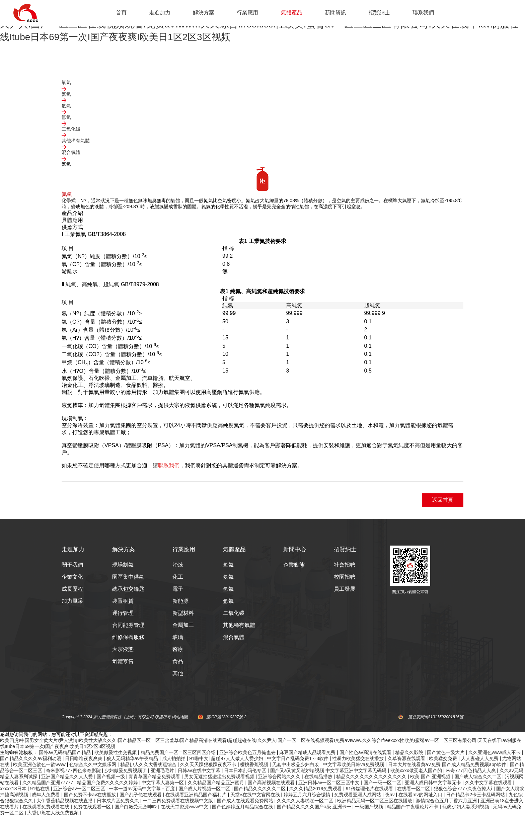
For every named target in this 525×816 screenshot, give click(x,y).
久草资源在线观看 (407, 758)
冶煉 (177, 565)
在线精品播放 (319, 776)
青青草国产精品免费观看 (155, 776)
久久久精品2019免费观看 (316, 788)
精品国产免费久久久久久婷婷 (108, 782)
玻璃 (177, 637)
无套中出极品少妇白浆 (296, 764)
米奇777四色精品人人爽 (471, 770)
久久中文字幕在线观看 (489, 782)
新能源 (180, 601)
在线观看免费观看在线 (46, 806)
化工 (177, 577)
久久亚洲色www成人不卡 (495, 752)
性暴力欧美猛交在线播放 (358, 758)
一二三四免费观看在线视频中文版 (178, 800)
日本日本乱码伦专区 (246, 770)
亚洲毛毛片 (163, 770)
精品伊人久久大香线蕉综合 (149, 764)
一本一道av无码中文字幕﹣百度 (142, 788)
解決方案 (203, 12)
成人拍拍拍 (174, 758)
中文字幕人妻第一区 (163, 782)
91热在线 (40, 788)
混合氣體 (233, 637)
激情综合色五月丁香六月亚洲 (447, 800)
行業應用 (247, 12)
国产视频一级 (111, 776)
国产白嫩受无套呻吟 (136, 806)
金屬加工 (183, 625)
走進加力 (159, 12)
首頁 (121, 12)
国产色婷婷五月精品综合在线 (243, 806)
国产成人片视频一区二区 (204, 788)
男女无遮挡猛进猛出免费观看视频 (220, 776)
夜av (390, 794)
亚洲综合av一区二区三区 (79, 788)
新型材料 (183, 613)
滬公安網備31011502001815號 (435, 717)
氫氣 (228, 589)
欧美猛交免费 (443, 758)
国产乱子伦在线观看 (141, 794)
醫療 (177, 649)
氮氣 (228, 577)
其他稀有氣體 (239, 625)
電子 (177, 589)
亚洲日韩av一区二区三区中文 (329, 782)
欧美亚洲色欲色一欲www (40, 764)
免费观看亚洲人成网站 (358, 794)
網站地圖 (180, 717)
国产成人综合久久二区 (478, 776)
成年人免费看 (46, 794)
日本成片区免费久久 (118, 800)
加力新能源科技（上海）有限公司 (123, 717)
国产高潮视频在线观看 (272, 782)
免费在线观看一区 (92, 806)
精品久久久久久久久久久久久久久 (372, 776)
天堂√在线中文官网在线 (255, 794)
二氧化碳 (233, 613)
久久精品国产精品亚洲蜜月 (216, 782)
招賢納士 (379, 12)
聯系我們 (423, 12)
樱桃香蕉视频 (255, 764)
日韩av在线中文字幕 (200, 770)
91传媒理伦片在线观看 (370, 788)
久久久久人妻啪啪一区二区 (305, 800)
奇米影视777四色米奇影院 (74, 770)
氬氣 (228, 601)
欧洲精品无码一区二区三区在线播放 (375, 800)
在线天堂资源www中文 (185, 806)
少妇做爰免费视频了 (126, 770)
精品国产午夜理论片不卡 (413, 806)
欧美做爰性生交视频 (116, 752)
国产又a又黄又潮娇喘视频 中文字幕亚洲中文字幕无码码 (329, 770)
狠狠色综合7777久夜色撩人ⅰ (464, 788)
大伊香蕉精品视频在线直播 (65, 800)
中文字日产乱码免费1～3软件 (298, 758)
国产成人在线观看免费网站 (246, 800)
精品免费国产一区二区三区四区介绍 (179, 752)
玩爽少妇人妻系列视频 (466, 806)
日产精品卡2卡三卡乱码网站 (476, 794)
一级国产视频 (369, 806)
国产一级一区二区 (383, 782)
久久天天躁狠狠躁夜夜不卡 (209, 764)
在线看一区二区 (414, 788)
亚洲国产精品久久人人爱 (67, 776)
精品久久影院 (410, 752)
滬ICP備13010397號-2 (226, 717)
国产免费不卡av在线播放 (90, 794)
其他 (177, 673)
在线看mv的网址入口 (421, 794)
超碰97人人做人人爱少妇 (237, 758)
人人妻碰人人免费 (480, 758)
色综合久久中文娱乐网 (93, 764)
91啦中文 (199, 758)
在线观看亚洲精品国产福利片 (196, 794)
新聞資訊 (335, 12)
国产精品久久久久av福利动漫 (31, 758)
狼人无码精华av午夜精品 (133, 758)
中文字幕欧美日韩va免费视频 (354, 764)
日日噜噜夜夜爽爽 (84, 758)
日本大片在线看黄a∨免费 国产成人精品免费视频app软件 (448, 764)
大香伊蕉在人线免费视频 (53, 812)
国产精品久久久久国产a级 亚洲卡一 (315, 806)
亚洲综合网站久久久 (280, 776)
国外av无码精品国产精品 (65, 752)
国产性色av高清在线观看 (366, 752)
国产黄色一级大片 (446, 752)
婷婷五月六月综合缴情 (308, 794)
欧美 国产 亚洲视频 (431, 776)
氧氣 (228, 565)
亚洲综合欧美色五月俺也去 (248, 752)
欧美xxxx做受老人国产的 (416, 770)
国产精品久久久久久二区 (260, 788)
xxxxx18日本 (13, 788)
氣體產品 (291, 12)
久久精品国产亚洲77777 (48, 782)
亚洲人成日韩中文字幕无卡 (433, 782)
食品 (177, 661)
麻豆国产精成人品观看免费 (308, 752)
